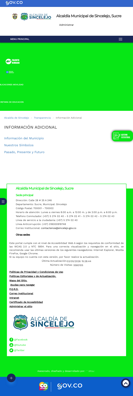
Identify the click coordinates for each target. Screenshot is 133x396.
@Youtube (20, 345)
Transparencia (42, 117)
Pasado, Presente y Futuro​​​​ (24, 152)
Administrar (66, 24)
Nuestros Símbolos (19, 145)
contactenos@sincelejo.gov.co (58, 228)
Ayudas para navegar (22, 284)
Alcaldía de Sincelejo (16, 117)
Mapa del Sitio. (18, 280)
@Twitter (19, 350)
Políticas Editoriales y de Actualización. (32, 276)
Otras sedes (23, 234)
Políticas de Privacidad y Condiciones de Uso (36, 272)
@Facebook (21, 339)
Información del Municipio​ (24, 138)
